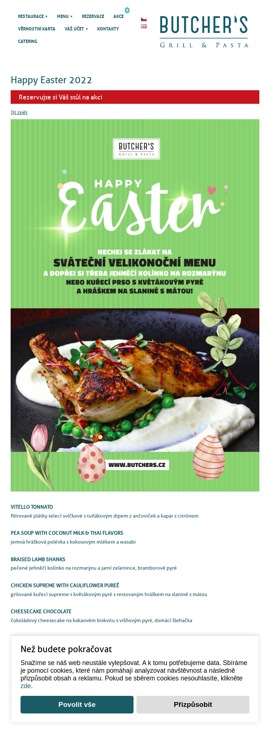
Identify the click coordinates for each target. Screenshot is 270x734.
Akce (118, 14)
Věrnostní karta (36, 29)
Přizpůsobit (193, 704)
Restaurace (31, 16)
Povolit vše (76, 704)
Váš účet (74, 29)
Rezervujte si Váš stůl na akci (60, 97)
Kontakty (108, 29)
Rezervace (93, 16)
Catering (27, 41)
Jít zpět (19, 112)
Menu (63, 16)
